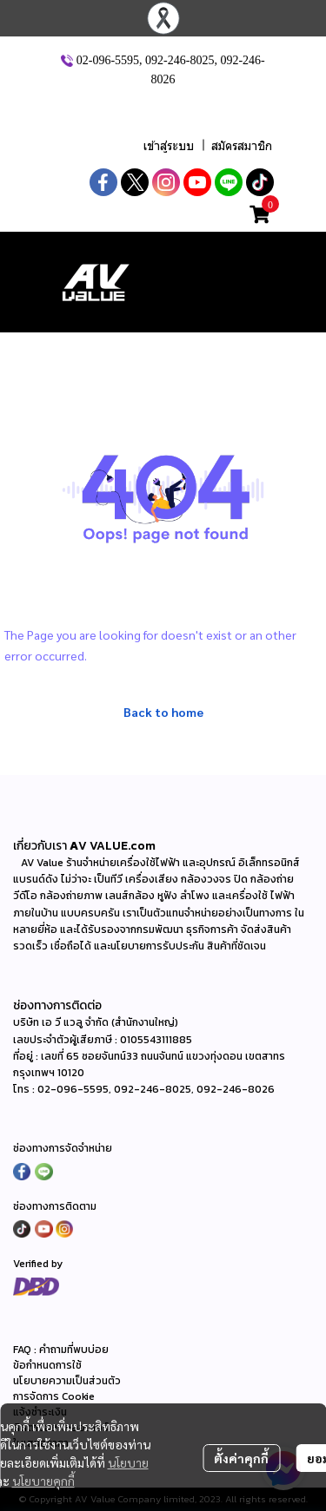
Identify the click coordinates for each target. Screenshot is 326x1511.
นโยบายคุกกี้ (43, 1480)
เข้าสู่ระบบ (168, 145)
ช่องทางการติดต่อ (57, 1005)
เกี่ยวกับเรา (41, 845)
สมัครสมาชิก (241, 145)
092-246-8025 (179, 59)
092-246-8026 (235, 1089)
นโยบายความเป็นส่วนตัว (67, 1381)
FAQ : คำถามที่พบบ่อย (62, 1349)
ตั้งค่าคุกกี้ (241, 1458)
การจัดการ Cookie (54, 1396)
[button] (165, 112)
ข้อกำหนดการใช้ (47, 1365)
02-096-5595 (108, 59)
